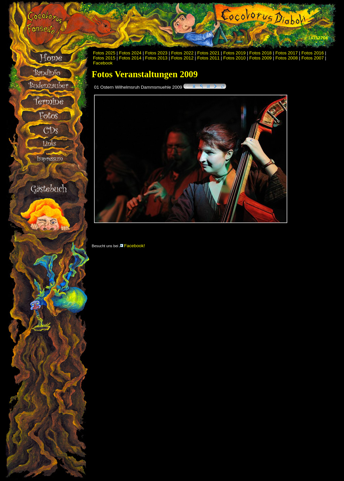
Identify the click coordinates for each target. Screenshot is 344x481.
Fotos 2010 (234, 57)
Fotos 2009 (260, 57)
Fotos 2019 (234, 52)
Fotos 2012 (182, 57)
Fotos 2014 (130, 57)
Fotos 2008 (286, 57)
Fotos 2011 (208, 57)
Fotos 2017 (286, 52)
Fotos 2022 (182, 52)
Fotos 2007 (312, 57)
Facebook (103, 62)
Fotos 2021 (208, 52)
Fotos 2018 (260, 52)
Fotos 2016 (312, 52)
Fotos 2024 (130, 52)
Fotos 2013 (156, 57)
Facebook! (132, 245)
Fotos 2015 (104, 57)
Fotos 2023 (156, 52)
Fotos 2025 (104, 52)
